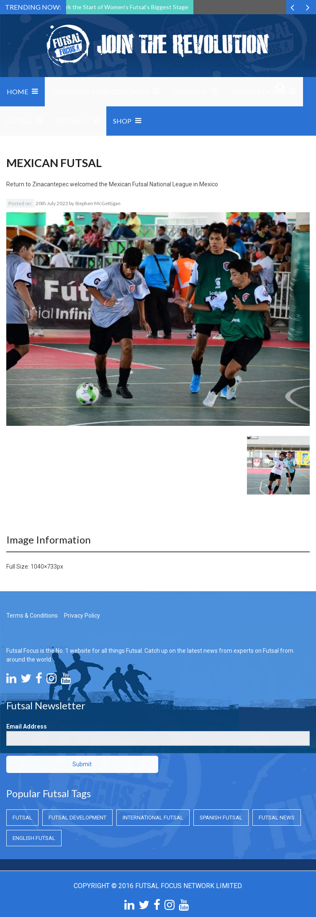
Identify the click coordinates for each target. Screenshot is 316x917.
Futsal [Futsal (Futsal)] (22, 817)
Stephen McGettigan (98, 203)
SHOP (122, 121)
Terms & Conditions (32, 615)
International (259, 91)
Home (17, 91)
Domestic (190, 91)
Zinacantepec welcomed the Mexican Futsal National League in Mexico (125, 184)
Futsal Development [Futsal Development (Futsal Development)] (77, 817)
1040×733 (44, 566)
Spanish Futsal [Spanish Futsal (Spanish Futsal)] (221, 817)
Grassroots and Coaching (100, 91)
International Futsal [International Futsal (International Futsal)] (153, 817)
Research (73, 121)
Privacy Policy (82, 615)
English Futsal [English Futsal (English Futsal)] (34, 838)
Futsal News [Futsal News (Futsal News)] (277, 817)
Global (20, 121)
